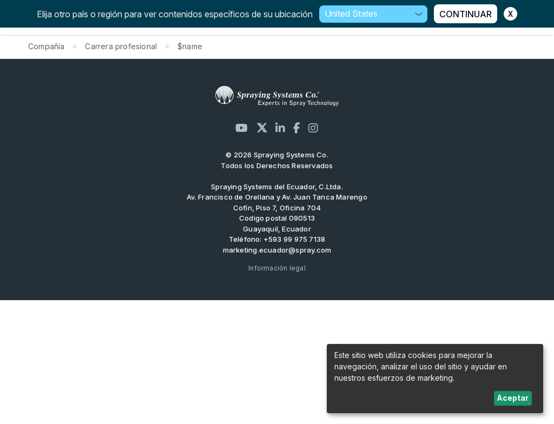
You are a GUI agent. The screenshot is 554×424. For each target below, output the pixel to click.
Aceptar (513, 397)
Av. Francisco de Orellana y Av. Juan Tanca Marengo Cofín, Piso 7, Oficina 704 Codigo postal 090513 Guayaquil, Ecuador (277, 213)
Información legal (277, 268)
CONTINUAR (465, 14)
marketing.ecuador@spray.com (277, 250)
